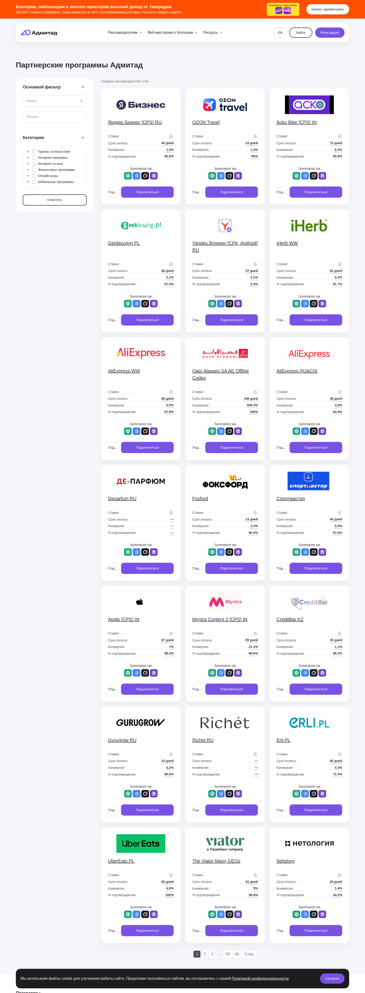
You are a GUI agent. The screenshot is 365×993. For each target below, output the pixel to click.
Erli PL (283, 740)
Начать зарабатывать (327, 9)
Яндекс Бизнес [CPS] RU (135, 122)
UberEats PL (121, 861)
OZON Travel (206, 122)
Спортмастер (291, 498)
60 (237, 954)
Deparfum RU (122, 498)
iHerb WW (287, 243)
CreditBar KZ (290, 619)
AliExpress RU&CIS (297, 370)
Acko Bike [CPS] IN (297, 122)
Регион (32, 117)
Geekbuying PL (124, 243)
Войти (300, 32)
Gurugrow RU (122, 740)
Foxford (200, 498)
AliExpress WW (124, 370)
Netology (286, 861)
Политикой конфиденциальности (260, 978)
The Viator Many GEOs (216, 861)
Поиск (32, 101)
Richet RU (202, 740)
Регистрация (329, 32)
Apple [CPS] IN (123, 619)
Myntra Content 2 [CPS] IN (219, 619)
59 (228, 954)
